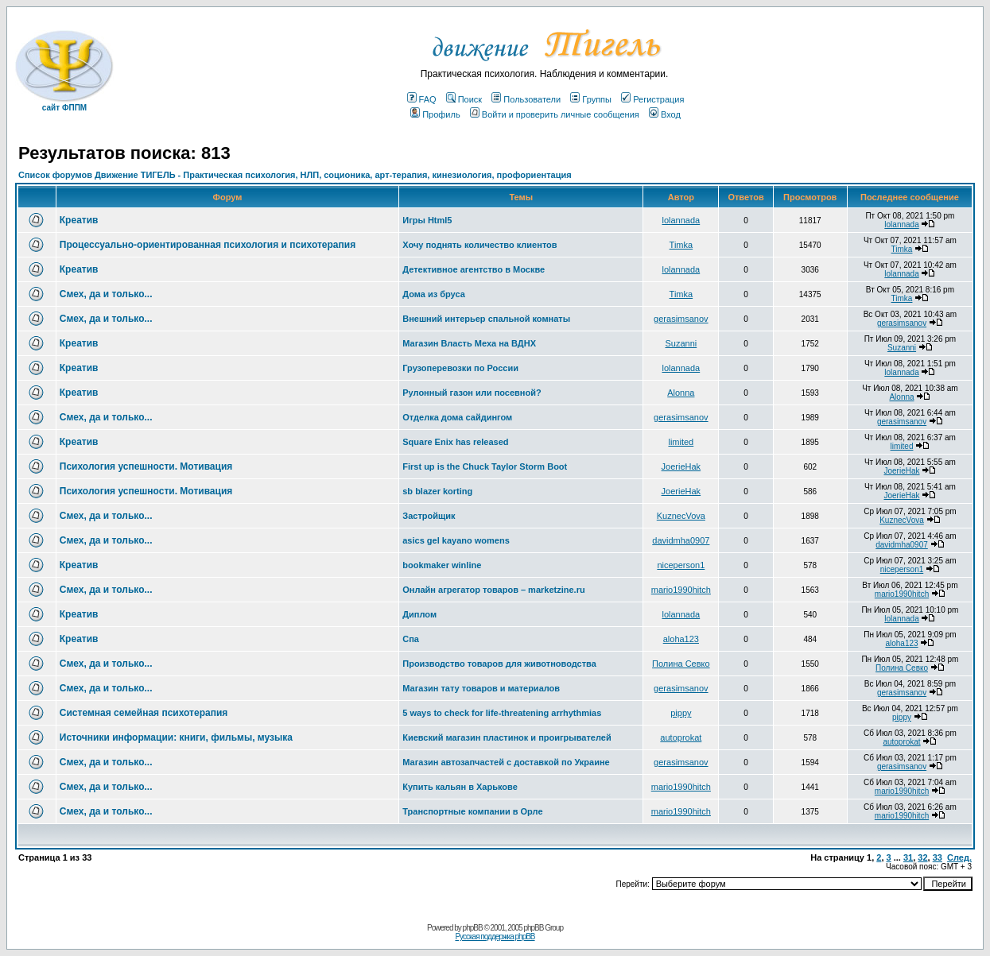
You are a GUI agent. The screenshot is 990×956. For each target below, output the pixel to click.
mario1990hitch (681, 589)
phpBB (473, 927)
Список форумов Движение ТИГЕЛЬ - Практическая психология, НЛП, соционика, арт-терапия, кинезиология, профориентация (295, 175)
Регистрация (652, 99)
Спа (410, 639)
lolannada (681, 220)
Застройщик (428, 516)
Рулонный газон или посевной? (471, 392)
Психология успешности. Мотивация (146, 466)
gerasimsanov (681, 318)
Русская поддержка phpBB (494, 936)
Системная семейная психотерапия (144, 712)
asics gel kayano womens (456, 540)
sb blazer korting (437, 491)
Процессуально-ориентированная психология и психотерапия (207, 244)
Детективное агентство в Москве (473, 269)
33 (937, 857)
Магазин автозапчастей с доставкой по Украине (505, 762)
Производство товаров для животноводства (499, 663)
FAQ (422, 99)
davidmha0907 (680, 540)
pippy (680, 713)
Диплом (419, 614)
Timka (681, 245)
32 (922, 857)
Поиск (464, 99)
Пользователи (526, 99)
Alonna (680, 392)
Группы (590, 99)
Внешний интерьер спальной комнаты (486, 318)
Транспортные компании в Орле (472, 811)
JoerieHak (681, 466)
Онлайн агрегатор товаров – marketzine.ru (493, 589)
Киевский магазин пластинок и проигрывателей (506, 737)
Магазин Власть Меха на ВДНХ (469, 343)
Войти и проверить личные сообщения (554, 114)
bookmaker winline (441, 565)
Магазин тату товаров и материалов (481, 688)
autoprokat (680, 737)
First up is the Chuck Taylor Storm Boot (484, 466)
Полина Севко (681, 663)
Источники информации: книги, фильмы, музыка (176, 737)
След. (959, 857)
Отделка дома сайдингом (457, 417)
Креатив (79, 220)
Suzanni (681, 343)
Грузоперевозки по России (460, 368)
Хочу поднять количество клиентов (479, 245)
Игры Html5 (427, 220)
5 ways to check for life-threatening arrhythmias (501, 713)
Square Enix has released (455, 442)
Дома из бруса (433, 294)
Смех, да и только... (106, 294)
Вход (665, 114)
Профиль (435, 114)
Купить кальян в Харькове (460, 787)
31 (908, 857)
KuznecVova (681, 516)
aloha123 (681, 639)
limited (680, 442)
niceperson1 (681, 565)
